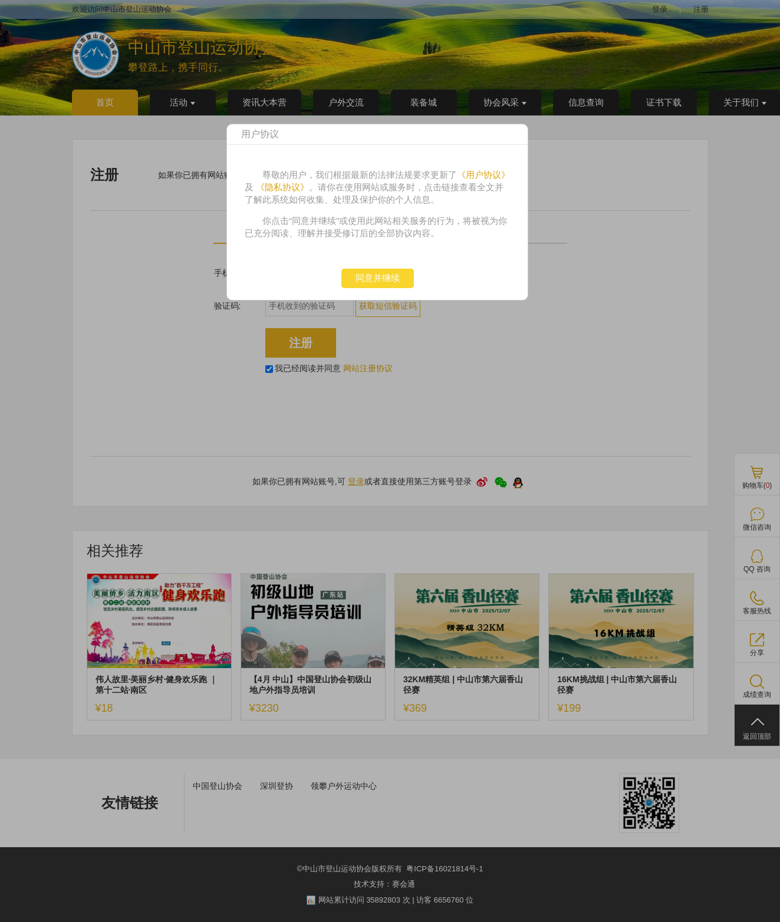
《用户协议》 (483, 175)
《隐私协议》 (282, 187)
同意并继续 (378, 278)
